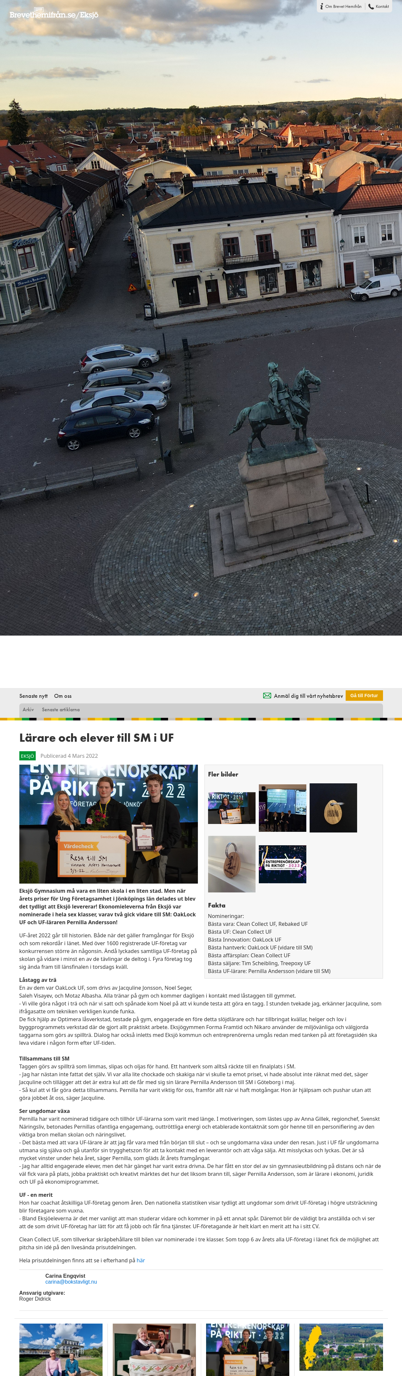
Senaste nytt (33, 695)
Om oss (62, 695)
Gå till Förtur (364, 695)
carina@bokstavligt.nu (71, 1282)
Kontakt (382, 6)
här (141, 1260)
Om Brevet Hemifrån (343, 6)
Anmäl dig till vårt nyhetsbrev (308, 695)
